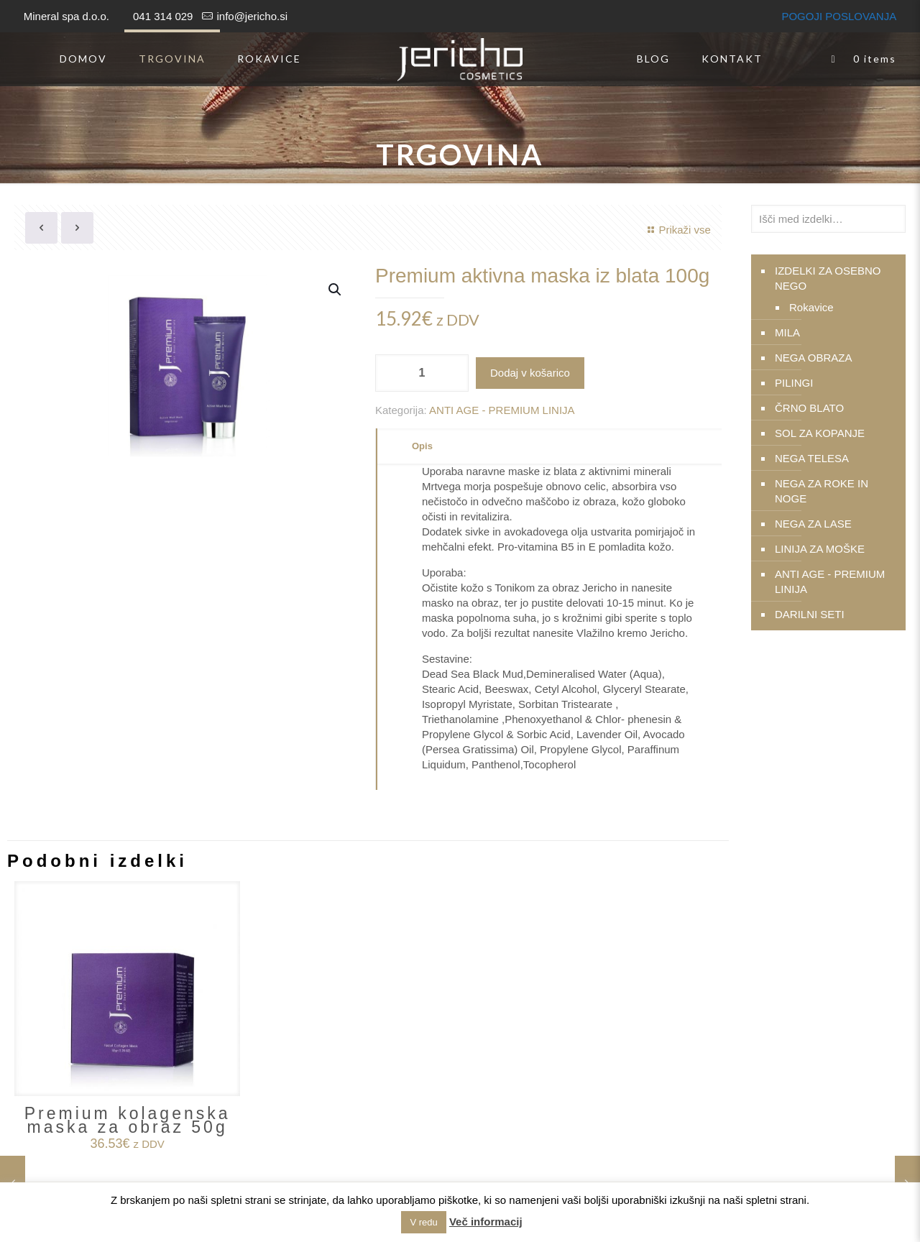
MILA (787, 332)
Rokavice (811, 307)
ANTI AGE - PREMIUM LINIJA (502, 410)
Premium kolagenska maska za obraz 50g (127, 1120)
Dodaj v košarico (530, 373)
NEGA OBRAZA (813, 357)
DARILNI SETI (810, 614)
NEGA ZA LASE (813, 524)
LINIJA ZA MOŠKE (820, 549)
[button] (335, 289)
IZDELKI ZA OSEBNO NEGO (828, 278)
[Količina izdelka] (422, 373)
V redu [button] (423, 1222)
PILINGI (794, 383)
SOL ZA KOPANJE (820, 433)
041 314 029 (163, 16)
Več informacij (486, 1221)
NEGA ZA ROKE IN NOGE (821, 491)
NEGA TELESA (812, 458)
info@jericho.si (252, 16)
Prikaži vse (677, 230)
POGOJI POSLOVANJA (838, 16)
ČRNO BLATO (809, 408)
